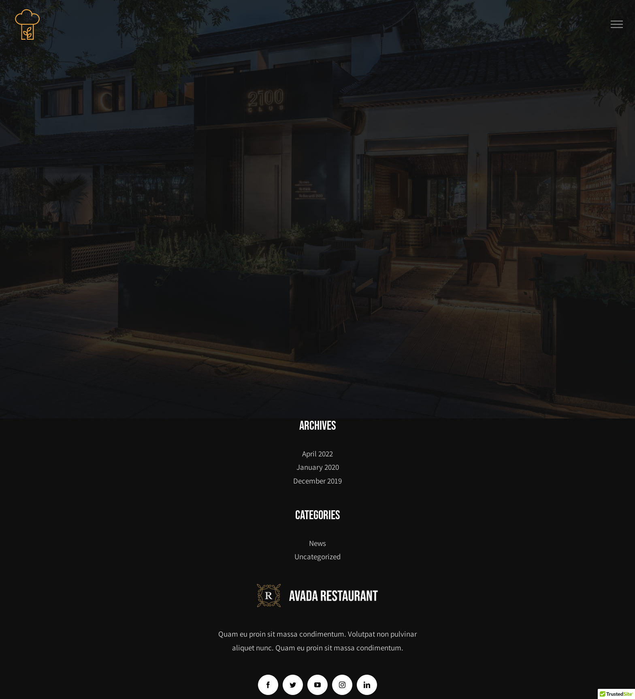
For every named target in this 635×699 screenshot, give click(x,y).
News (317, 543)
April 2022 (317, 453)
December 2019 (317, 481)
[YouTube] (317, 685)
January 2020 (317, 467)
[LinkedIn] (367, 685)
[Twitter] (293, 685)
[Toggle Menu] (617, 24)
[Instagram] (342, 685)
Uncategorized (317, 556)
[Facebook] (268, 685)
